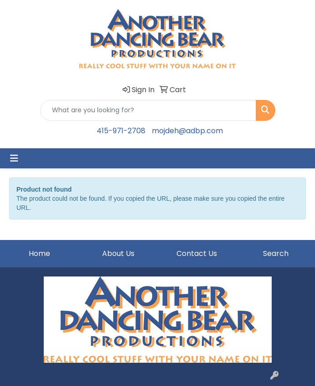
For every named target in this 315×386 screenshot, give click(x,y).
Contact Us (196, 253)
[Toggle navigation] (14, 158)
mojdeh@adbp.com (187, 130)
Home (39, 253)
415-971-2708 (121, 130)
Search (276, 253)
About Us (118, 253)
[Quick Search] (148, 110)
